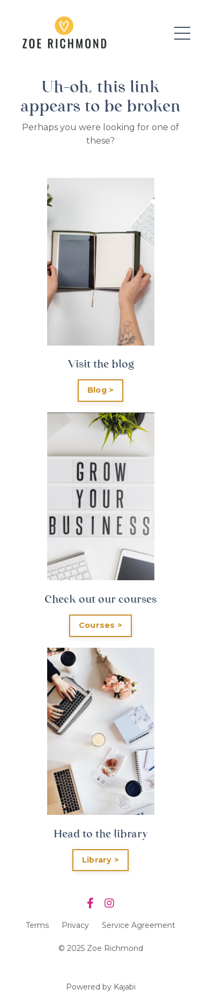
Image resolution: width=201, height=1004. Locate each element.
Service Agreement (138, 925)
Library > (100, 860)
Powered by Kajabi (101, 987)
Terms (37, 925)
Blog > (100, 390)
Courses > (100, 625)
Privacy (75, 925)
